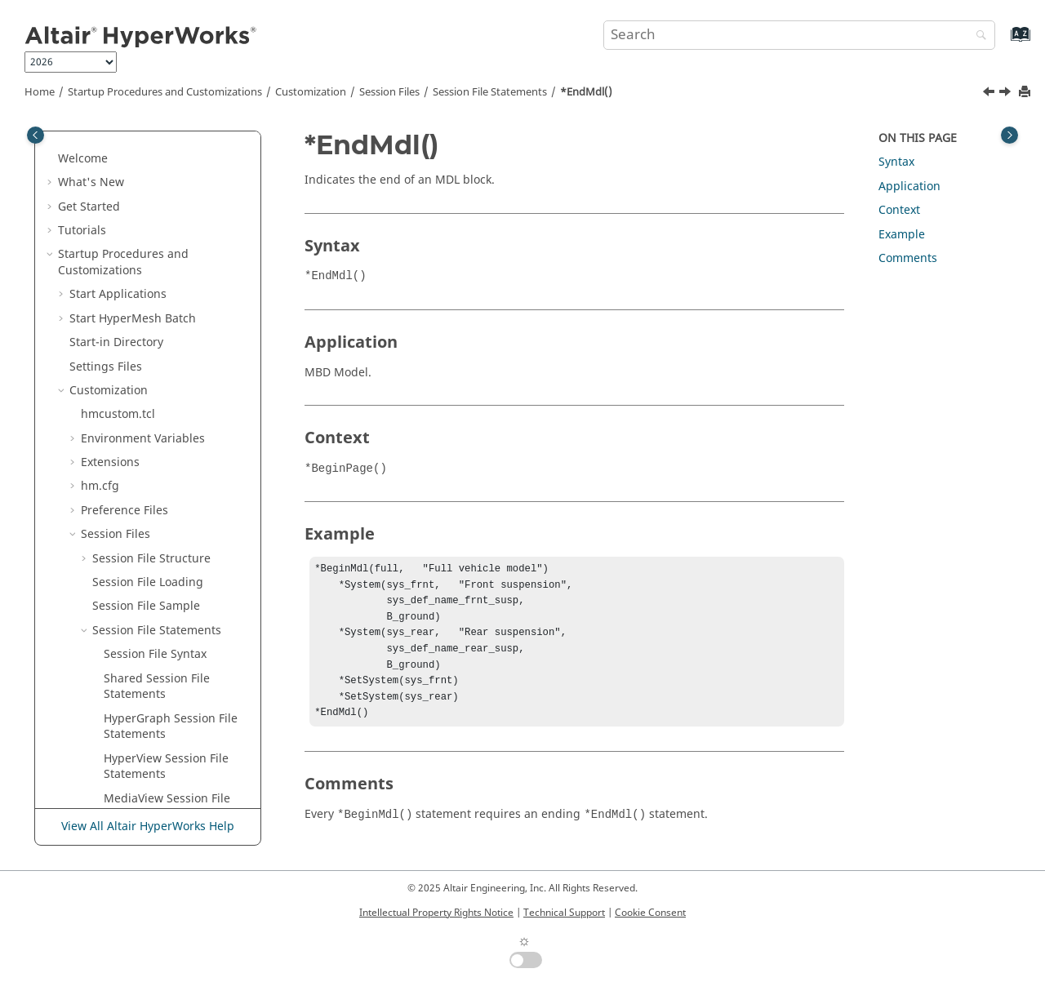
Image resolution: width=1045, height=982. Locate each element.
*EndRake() (135, 618)
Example (901, 234)
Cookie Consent (650, 912)
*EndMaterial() (145, 314)
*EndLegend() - (146, 211)
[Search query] (799, 35)
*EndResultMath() (153, 666)
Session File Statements (490, 92)
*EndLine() (133, 266)
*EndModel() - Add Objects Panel (155, 443)
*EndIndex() (137, 131)
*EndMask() (136, 291)
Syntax (896, 162)
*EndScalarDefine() (157, 738)
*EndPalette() (141, 546)
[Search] (977, 36)
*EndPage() (135, 522)
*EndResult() (139, 642)
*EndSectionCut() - (155, 794)
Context (899, 210)
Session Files (389, 92)
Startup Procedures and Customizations (165, 92)
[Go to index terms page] (1003, 42)
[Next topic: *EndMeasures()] (1006, 94)
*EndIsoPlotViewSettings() (175, 154)
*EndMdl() (586, 92)
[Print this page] (1026, 93)
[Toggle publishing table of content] (35, 135)
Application (909, 186)
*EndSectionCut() (151, 762)
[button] (97, 131)
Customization (310, 92)
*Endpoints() (139, 594)
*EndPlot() (132, 570)
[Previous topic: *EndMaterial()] (990, 94)
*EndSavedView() (151, 690)
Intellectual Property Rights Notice (436, 912)
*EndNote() (135, 474)
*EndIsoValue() (145, 178)
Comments (907, 258)
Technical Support (564, 912)
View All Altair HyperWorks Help (147, 827)
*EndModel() (139, 411)
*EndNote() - (169, 498)
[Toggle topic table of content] (1009, 135)
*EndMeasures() (149, 362)
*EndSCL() (132, 714)
